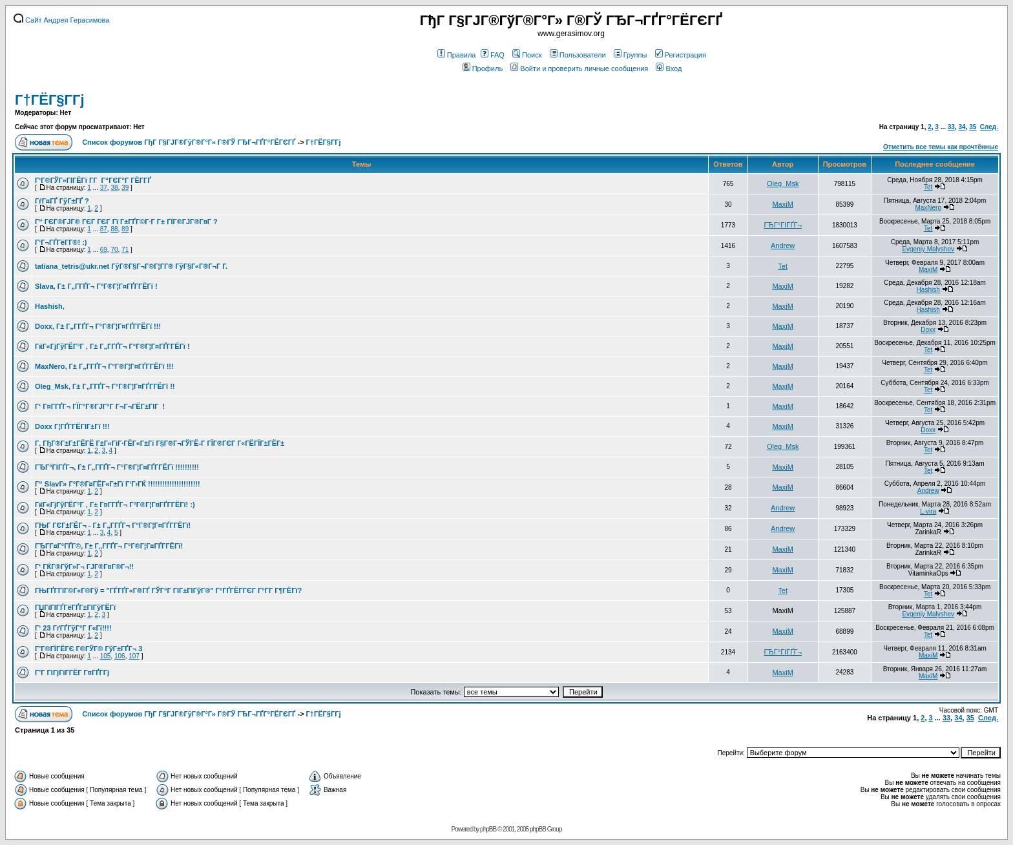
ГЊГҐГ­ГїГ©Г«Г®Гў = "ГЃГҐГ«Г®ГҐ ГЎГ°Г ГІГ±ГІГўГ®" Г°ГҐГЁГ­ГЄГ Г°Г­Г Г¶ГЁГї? (168, 590)
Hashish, (50, 306)
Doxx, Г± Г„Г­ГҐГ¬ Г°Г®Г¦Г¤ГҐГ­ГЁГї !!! (98, 326)
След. (989, 126)
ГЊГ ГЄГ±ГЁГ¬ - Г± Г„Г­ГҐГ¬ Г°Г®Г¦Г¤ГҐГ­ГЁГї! (113, 525)
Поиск (526, 55)
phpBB (488, 829)
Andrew (783, 245)
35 (972, 126)
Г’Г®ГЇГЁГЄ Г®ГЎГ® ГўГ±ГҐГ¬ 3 (88, 648)
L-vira (928, 511)
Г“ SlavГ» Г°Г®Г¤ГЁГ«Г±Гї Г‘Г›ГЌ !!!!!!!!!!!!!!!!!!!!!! (117, 484)
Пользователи (578, 55)
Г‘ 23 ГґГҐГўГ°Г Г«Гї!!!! (73, 628)
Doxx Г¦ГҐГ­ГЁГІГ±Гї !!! (72, 426)
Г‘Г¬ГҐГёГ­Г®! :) (61, 242)
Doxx (928, 329)
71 (125, 249)
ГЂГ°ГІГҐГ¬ (783, 225)
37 (103, 187)
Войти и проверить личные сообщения (579, 68)
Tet (928, 187)
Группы (630, 55)
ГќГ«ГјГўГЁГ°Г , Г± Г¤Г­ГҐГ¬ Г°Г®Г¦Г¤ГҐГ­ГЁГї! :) (115, 504)
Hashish (928, 289)
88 (114, 229)
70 (114, 249)
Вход (669, 68)
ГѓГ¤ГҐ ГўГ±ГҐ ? (62, 201)
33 (951, 126)
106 (119, 656)
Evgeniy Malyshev (928, 249)
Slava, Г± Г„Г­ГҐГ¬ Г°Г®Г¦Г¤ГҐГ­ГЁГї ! (96, 286)
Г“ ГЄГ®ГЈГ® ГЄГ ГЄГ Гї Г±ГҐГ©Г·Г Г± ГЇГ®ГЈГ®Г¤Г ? (126, 221)
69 (103, 249)
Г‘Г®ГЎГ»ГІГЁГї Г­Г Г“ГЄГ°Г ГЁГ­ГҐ (93, 180)
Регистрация (680, 55)
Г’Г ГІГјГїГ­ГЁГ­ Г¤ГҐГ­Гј (72, 672)
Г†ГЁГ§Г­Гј (50, 100)
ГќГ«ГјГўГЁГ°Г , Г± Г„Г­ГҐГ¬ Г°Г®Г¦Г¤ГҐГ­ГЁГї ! (112, 346)
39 (125, 187)
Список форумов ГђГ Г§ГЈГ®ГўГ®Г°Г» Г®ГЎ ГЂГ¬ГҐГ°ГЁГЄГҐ (188, 142)
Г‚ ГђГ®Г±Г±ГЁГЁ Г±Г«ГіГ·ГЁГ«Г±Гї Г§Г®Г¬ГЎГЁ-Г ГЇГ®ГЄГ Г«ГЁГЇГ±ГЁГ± (159, 443)
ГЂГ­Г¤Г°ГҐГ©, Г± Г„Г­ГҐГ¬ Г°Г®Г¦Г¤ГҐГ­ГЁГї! (109, 546)
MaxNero (928, 207)
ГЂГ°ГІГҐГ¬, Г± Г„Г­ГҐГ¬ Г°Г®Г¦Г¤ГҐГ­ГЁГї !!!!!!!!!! (117, 467)
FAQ (493, 55)
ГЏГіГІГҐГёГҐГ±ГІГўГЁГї (75, 607)
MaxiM (782, 204)
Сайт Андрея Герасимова (61, 20)
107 (134, 656)
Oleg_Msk (783, 183)
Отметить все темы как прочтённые (940, 147)
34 (961, 126)
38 (114, 187)
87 (103, 229)
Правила (456, 55)
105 (105, 656)
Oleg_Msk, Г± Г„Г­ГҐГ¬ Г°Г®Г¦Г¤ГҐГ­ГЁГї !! (104, 386)
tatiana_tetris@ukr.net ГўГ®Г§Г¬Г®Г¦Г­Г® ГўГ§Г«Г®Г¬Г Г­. (131, 266)
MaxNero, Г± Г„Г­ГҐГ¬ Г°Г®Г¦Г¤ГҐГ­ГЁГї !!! (104, 366)
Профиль (483, 68)
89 (125, 229)
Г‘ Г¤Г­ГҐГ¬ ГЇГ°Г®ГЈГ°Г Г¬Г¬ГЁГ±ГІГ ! (100, 406)
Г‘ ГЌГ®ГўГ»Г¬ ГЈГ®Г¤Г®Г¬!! (84, 566)
